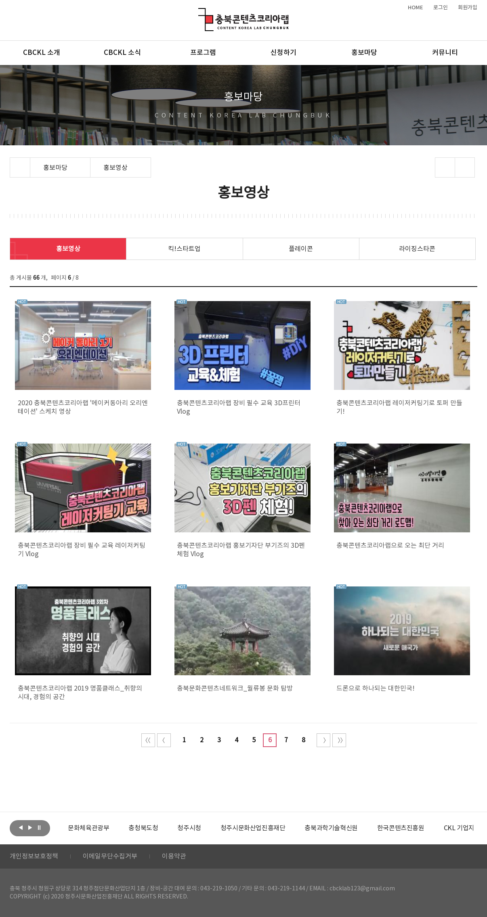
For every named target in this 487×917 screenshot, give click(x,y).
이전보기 (21, 827)
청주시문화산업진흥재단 (252, 828)
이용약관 (174, 856)
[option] (88, 828)
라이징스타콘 (417, 249)
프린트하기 (465, 167)
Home (12, 162)
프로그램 (203, 53)
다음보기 (30, 827)
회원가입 (467, 7)
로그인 (440, 7)
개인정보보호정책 (34, 856)
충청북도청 (143, 828)
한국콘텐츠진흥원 (400, 828)
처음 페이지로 (148, 740)
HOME (415, 7)
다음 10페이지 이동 (323, 740)
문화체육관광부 (88, 828)
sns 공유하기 (445, 167)
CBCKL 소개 (41, 53)
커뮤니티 (445, 53)
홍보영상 (68, 249)
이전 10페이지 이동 (164, 740)
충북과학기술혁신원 (330, 828)
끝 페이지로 (339, 740)
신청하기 (283, 53)
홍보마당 (364, 53)
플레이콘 (301, 249)
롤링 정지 (39, 827)
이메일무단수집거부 (110, 856)
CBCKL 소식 (122, 53)
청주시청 (189, 828)
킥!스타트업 (184, 249)
